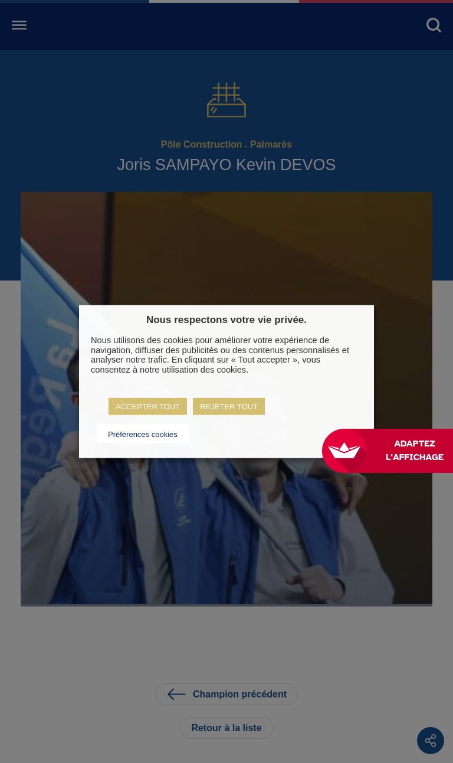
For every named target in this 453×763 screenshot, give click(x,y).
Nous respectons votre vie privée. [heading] (226, 319)
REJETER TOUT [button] (229, 406)
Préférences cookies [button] (143, 433)
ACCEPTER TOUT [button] (148, 406)
